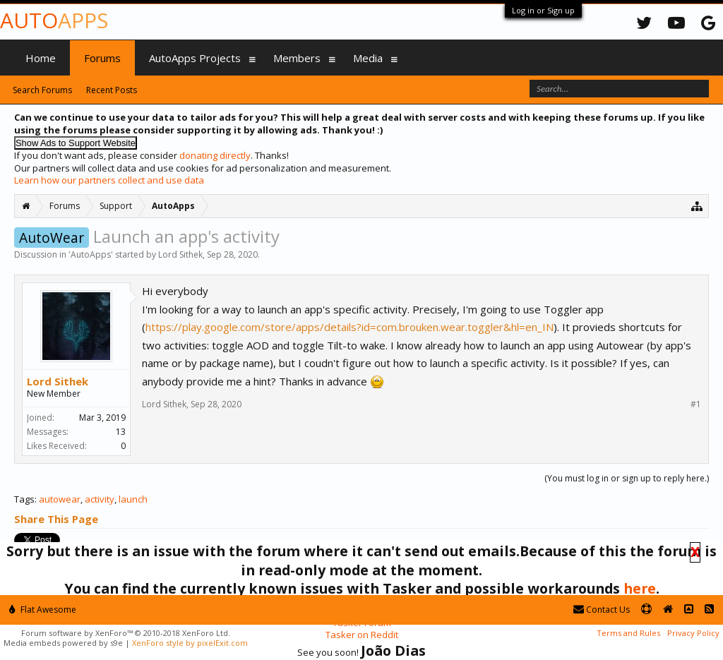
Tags (24, 499)
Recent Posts (111, 90)
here (639, 588)
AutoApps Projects (195, 58)
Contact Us (601, 610)
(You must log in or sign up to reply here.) (626, 478)
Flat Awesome (42, 610)
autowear (59, 499)
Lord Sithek (180, 254)
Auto (54, 20)
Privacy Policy (693, 633)
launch (133, 499)
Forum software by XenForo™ (125, 633)
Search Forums (42, 90)
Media (368, 58)
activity (99, 499)
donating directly (215, 155)
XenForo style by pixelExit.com (190, 642)
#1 (696, 404)
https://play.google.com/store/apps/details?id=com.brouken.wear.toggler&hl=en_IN (349, 327)
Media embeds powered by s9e (63, 642)
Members (297, 58)
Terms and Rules (628, 633)
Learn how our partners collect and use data (109, 180)
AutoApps (91, 254)
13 (121, 432)
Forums (102, 58)
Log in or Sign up (543, 10)
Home (40, 58)
